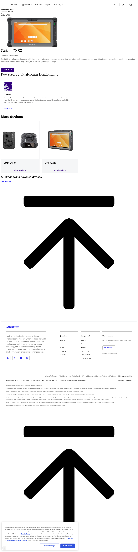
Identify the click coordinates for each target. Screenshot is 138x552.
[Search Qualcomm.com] (115, 5)
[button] (73, 380)
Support (62, 344)
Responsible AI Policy (52, 380)
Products (62, 340)
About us (83, 340)
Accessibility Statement (37, 380)
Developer (62, 354)
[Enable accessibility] (4, 548)
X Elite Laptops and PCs (125, 376)
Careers (83, 344)
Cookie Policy (25, 380)
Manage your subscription (109, 353)
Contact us (63, 351)
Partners (62, 347)
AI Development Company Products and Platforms (101, 376)
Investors (83, 347)
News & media (85, 351)
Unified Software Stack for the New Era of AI (71, 376)
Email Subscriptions (86, 358)
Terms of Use (10, 380)
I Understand (67, 546)
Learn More (8, 109)
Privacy (17, 380)
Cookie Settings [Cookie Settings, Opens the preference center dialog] (49, 546)
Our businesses (85, 354)
